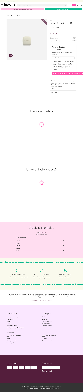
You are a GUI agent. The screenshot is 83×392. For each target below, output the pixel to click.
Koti (8, 15)
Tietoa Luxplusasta (47, 341)
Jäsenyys (44, 338)
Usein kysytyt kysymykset (13, 317)
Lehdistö (9, 321)
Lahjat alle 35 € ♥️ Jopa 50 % (63, 9)
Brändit (13, 15)
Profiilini (44, 317)
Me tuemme (45, 343)
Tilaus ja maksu (10, 332)
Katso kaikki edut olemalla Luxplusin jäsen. (42, 300)
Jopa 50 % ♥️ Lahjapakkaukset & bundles (22, 9)
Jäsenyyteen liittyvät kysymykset (15, 328)
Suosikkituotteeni (46, 321)
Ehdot (8, 338)
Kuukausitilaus (46, 323)
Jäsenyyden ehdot (12, 341)
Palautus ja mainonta (12, 325)
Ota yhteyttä (10, 319)
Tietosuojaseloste (11, 343)
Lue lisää (53, 88)
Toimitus (9, 323)
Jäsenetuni (45, 319)
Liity (74, 5)
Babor (19, 15)
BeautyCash (10, 330)
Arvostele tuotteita (47, 325)
